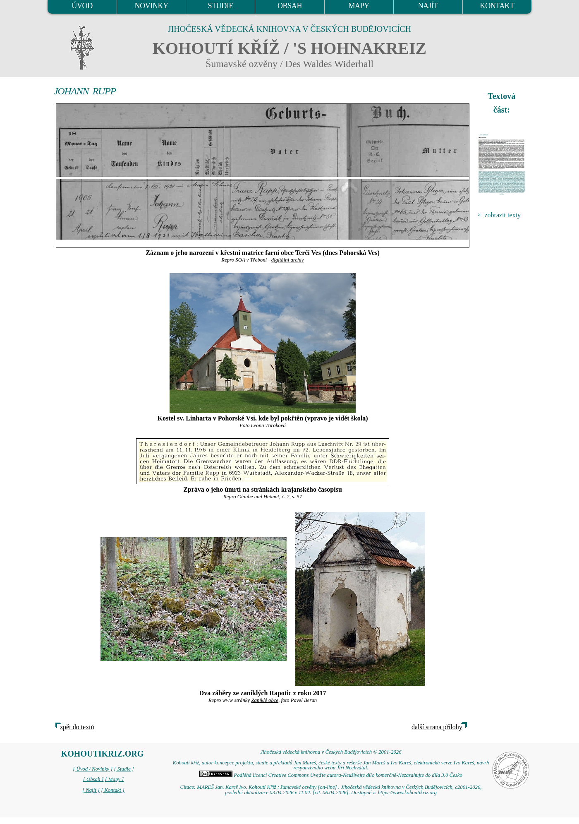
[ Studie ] (124, 769)
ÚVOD (82, 6)
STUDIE (221, 6)
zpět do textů (77, 726)
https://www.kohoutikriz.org (407, 792)
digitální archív (287, 260)
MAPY (358, 6)
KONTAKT (497, 6)
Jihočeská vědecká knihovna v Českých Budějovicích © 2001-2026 (330, 752)
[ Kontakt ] (112, 790)
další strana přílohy (437, 726)
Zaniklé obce (264, 700)
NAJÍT (428, 6)
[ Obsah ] (93, 779)
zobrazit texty (502, 215)
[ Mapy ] (114, 779)
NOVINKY (151, 6)
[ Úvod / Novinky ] (92, 769)
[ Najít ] (91, 790)
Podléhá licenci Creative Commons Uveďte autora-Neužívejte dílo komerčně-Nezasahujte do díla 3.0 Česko (330, 775)
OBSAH (290, 6)
